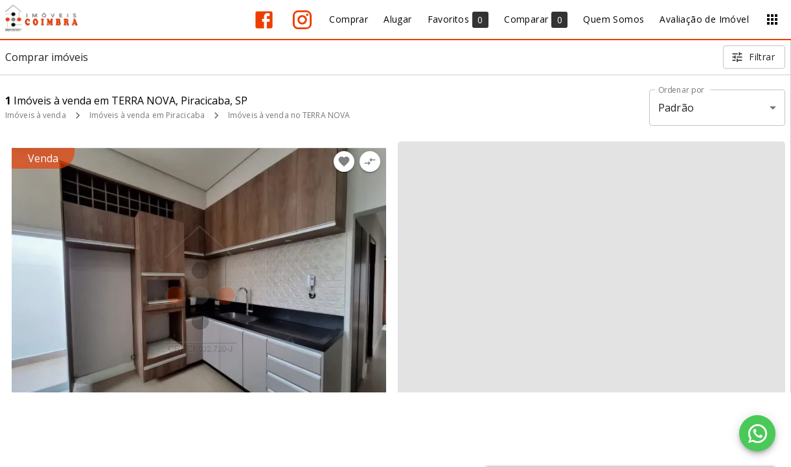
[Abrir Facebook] (264, 19)
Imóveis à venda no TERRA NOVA (289, 115)
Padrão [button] (676, 108)
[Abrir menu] (772, 19)
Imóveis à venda (35, 115)
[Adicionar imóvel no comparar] (370, 161)
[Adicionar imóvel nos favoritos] (344, 161)
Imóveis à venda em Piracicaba (147, 115)
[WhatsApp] (757, 433)
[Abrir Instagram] (302, 19)
